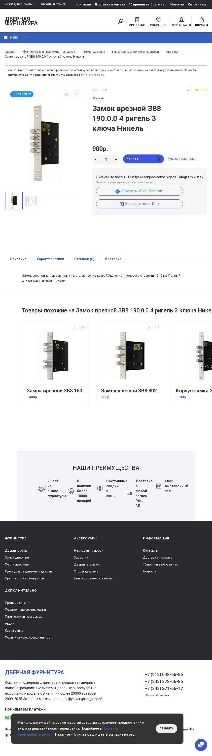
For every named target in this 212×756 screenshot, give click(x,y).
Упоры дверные (86, 577)
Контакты (84, 4)
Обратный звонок (56, 4)
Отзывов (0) (84, 262)
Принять (165, 728)
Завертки (81, 564)
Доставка (113, 262)
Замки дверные (17, 564)
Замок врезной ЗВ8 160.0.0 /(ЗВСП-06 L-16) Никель (56, 397)
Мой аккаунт (181, 22)
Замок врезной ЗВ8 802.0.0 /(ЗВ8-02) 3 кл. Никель (130, 397)
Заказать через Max (139, 207)
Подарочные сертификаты (25, 616)
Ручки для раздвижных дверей (28, 577)
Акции (9, 630)
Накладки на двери (88, 557)
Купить (143, 162)
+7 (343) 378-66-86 (92, 77)
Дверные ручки (17, 557)
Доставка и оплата (111, 4)
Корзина (201, 22)
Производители (17, 609)
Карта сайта (14, 637)
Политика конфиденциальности (29, 643)
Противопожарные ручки (24, 584)
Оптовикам (198, 4)
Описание (18, 262)
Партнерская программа (23, 623)
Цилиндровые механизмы (93, 584)
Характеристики (50, 262)
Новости (179, 4)
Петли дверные (17, 570)
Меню (11, 40)
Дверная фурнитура (21, 22)
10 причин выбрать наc (149, 4)
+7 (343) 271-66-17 (164, 694)
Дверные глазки (86, 570)
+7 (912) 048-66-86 (18, 4)
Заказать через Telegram (139, 194)
